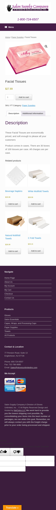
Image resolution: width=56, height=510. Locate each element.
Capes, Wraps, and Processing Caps (20, 323)
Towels (7, 331)
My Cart (7, 290)
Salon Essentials (11, 319)
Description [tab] (14, 113)
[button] (46, 46)
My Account (9, 286)
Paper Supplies (17, 37)
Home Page (9, 278)
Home (7, 37)
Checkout (8, 294)
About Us (8, 282)
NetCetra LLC (20, 410)
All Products (9, 335)
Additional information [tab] (32, 113)
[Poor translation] (16, 452)
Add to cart (24, 97)
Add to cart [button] (13, 204)
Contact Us (9, 298)
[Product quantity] (9, 97)
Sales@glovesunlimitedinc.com (23, 367)
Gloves (7, 315)
